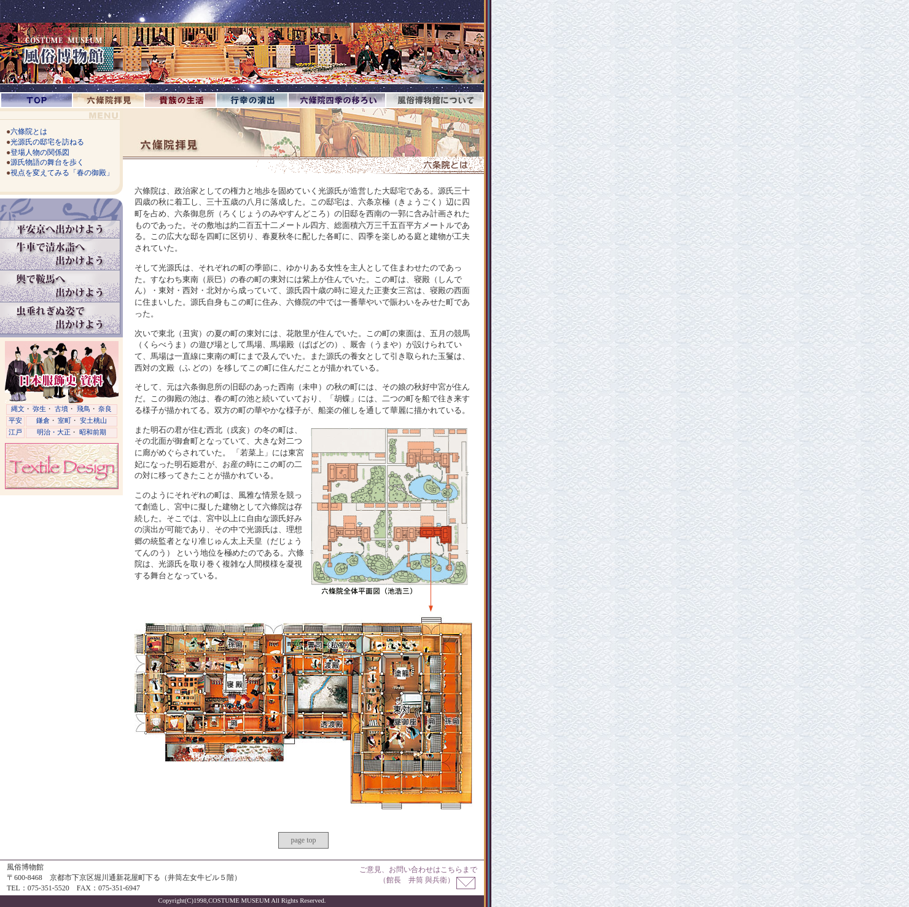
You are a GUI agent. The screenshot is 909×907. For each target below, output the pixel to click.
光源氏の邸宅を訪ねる (47, 142)
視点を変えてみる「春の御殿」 (62, 172)
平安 (15, 420)
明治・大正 (54, 432)
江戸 (15, 432)
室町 (64, 420)
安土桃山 (93, 420)
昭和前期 (92, 432)
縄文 (18, 409)
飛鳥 (83, 409)
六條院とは (28, 131)
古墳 (61, 409)
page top (303, 840)
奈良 (105, 409)
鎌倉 (43, 420)
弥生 (39, 409)
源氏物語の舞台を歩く (47, 162)
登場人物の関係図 (39, 152)
